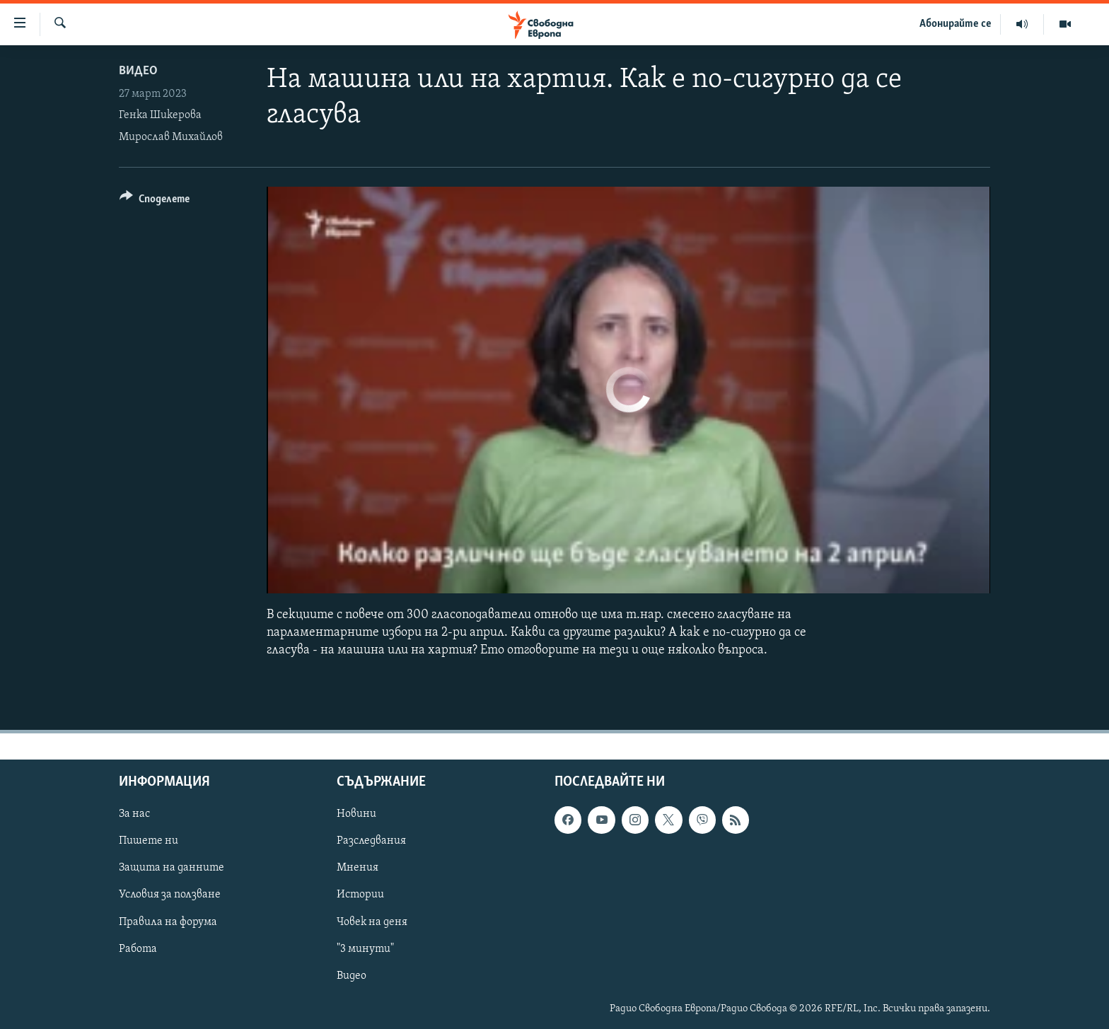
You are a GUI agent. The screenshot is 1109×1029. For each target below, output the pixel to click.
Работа (138, 948)
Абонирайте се (955, 24)
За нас (134, 814)
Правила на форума (168, 921)
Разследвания (371, 841)
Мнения (357, 867)
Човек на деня (372, 921)
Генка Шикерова (160, 115)
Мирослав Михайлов (171, 137)
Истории (360, 894)
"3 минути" (365, 948)
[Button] (155, 201)
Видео (138, 71)
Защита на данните (171, 867)
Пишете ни (148, 841)
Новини (356, 814)
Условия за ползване (170, 894)
